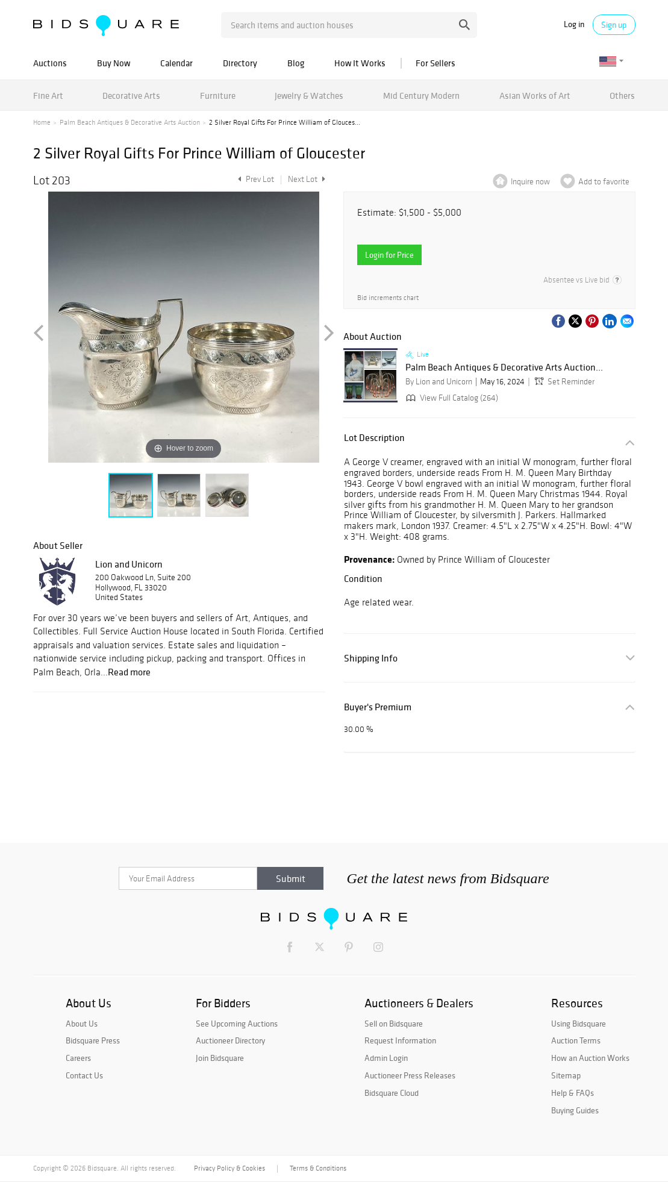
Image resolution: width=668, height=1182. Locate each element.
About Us (82, 1023)
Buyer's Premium (377, 707)
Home (42, 122)
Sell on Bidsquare (393, 1023)
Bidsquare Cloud (391, 1092)
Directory (240, 63)
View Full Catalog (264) (451, 398)
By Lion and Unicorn (438, 381)
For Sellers (435, 63)
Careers (78, 1057)
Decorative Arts (131, 95)
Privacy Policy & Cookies (229, 1168)
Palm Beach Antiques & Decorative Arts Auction (130, 122)
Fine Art (48, 95)
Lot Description (374, 437)
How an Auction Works (590, 1057)
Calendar (176, 63)
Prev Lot (254, 179)
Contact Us (84, 1075)
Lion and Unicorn (129, 564)
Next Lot (306, 179)
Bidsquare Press (93, 1040)
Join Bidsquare (220, 1057)
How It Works (360, 63)
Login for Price (389, 254)
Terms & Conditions (318, 1168)
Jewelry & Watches (309, 95)
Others (622, 95)
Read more (129, 672)
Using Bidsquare (578, 1023)
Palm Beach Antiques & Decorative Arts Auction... (504, 367)
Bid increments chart (388, 298)
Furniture (218, 95)
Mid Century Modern (421, 95)
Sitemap (566, 1075)
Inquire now (530, 182)
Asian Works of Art (534, 95)
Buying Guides (575, 1110)
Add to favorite (603, 182)
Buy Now (113, 63)
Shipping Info (371, 658)
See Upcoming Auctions (237, 1023)
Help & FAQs (572, 1092)
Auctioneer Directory (230, 1040)
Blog (295, 63)
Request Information (400, 1040)
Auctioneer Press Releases (409, 1075)
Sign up (613, 24)
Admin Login (386, 1057)
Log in (574, 24)
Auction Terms (576, 1040)
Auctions (50, 63)
